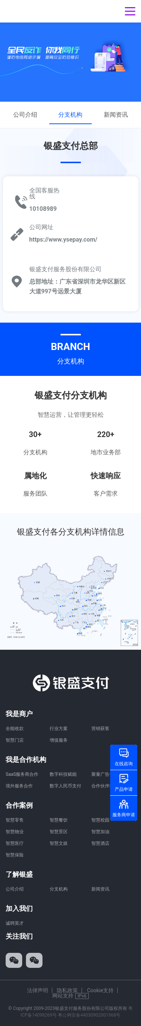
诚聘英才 (15, 923)
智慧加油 (100, 831)
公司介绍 (25, 114)
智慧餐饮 (59, 820)
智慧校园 (100, 820)
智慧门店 (15, 740)
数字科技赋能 (63, 774)
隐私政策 (67, 990)
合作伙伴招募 (104, 786)
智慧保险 (15, 855)
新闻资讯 (116, 114)
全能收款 (15, 728)
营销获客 (100, 728)
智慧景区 (59, 831)
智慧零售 (15, 820)
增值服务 (59, 740)
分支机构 (70, 114)
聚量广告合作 (104, 774)
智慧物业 (15, 831)
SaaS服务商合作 (22, 774)
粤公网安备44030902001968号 (89, 1015)
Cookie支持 (100, 990)
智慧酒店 (100, 843)
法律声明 (37, 990)
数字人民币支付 (65, 786)
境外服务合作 (19, 786)
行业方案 (59, 728)
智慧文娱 (59, 843)
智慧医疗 (15, 843)
